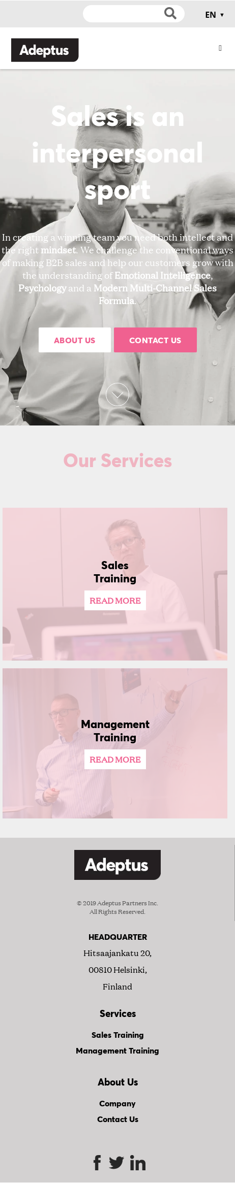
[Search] (134, 13)
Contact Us (155, 340)
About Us (75, 340)
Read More (115, 600)
